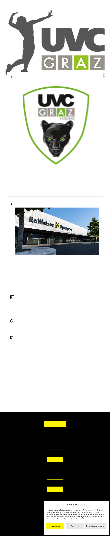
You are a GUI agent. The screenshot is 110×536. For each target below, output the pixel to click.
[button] (43, 467)
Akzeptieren (55, 526)
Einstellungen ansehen (95, 526)
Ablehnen (74, 526)
